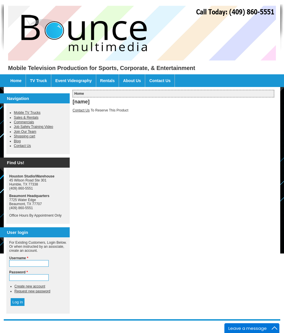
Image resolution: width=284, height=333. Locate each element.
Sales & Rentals (26, 118)
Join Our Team (25, 132)
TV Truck (38, 80)
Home (16, 80)
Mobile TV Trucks (27, 113)
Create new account (29, 286)
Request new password (32, 291)
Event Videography (73, 80)
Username (18, 258)
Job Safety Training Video (33, 127)
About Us (132, 80)
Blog (17, 141)
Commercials (24, 122)
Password (18, 272)
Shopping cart (24, 136)
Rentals (107, 80)
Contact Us (160, 80)
